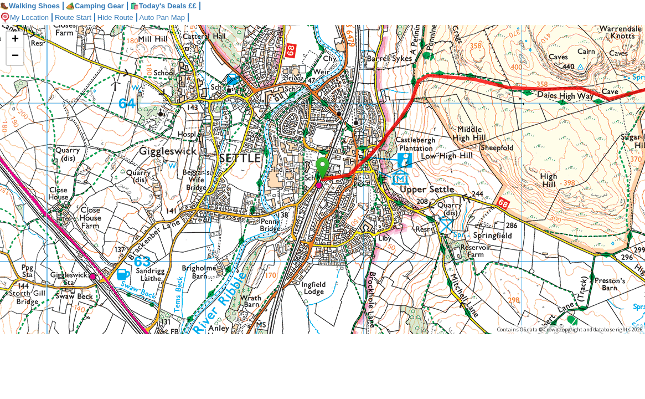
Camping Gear (95, 6)
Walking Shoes (30, 6)
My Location (24, 17)
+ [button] (15, 40)
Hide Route (115, 17)
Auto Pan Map (162, 17)
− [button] (15, 56)
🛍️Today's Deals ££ (163, 6)
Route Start (73, 17)
